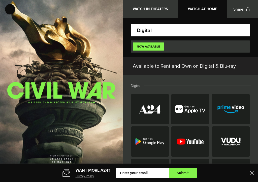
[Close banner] (252, 173)
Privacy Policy (85, 176)
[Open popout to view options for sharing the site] (241, 9)
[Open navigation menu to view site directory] (10, 9)
